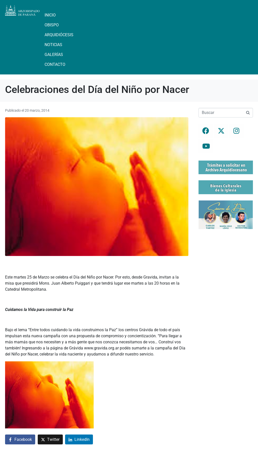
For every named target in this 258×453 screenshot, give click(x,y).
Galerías (54, 54)
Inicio (50, 15)
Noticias (53, 44)
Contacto (55, 64)
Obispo (52, 25)
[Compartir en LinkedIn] (79, 439)
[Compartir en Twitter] (50, 439)
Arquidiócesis (59, 34)
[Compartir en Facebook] (20, 439)
